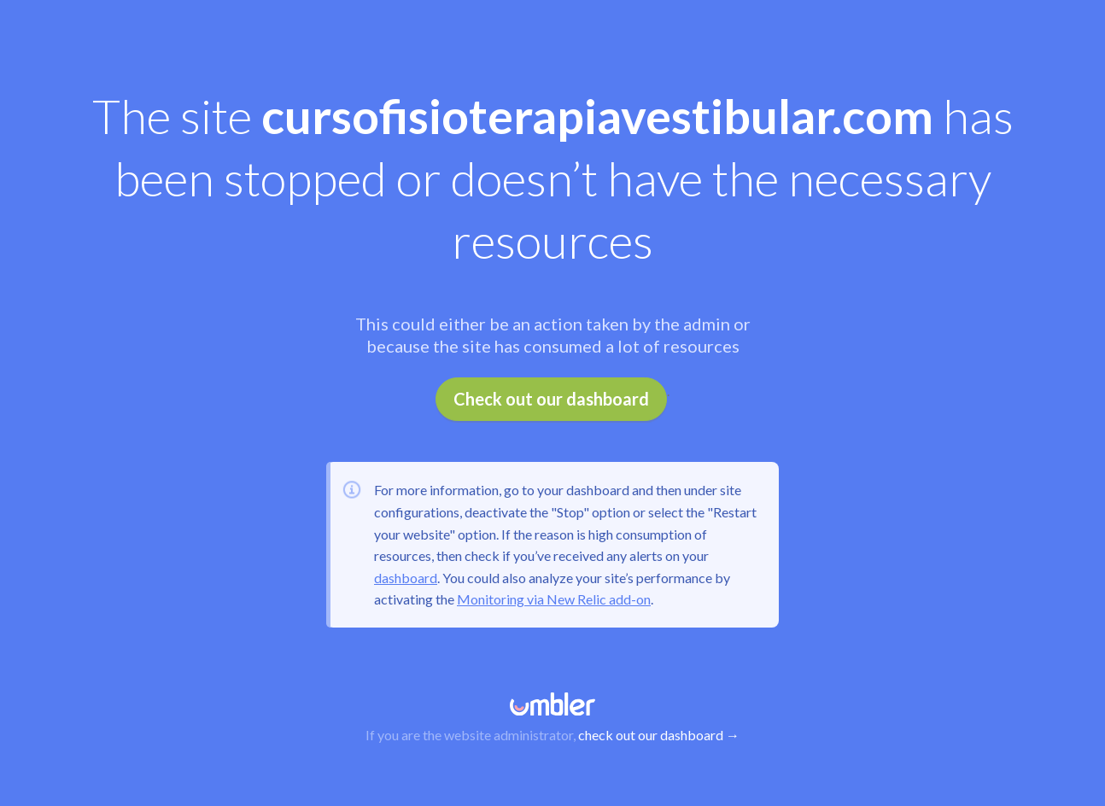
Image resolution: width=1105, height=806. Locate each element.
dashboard (405, 577)
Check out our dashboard (551, 398)
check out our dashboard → (659, 735)
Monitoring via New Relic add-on (554, 599)
